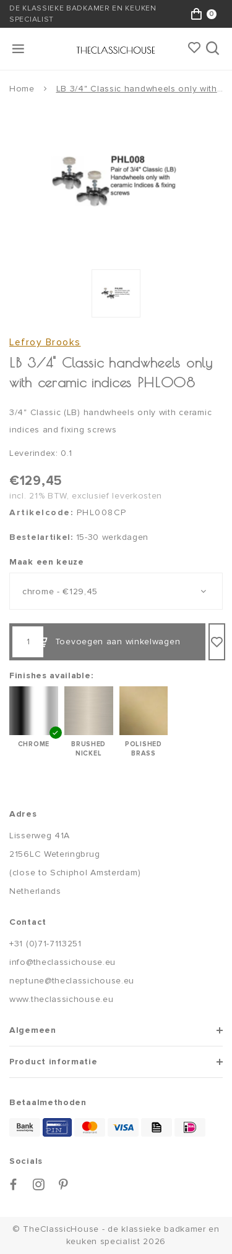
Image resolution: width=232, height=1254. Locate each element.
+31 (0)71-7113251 (45, 943)
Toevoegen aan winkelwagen (107, 642)
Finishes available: (51, 675)
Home (22, 88)
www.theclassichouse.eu (61, 999)
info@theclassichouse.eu (62, 962)
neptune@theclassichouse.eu (71, 980)
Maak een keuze (46, 562)
